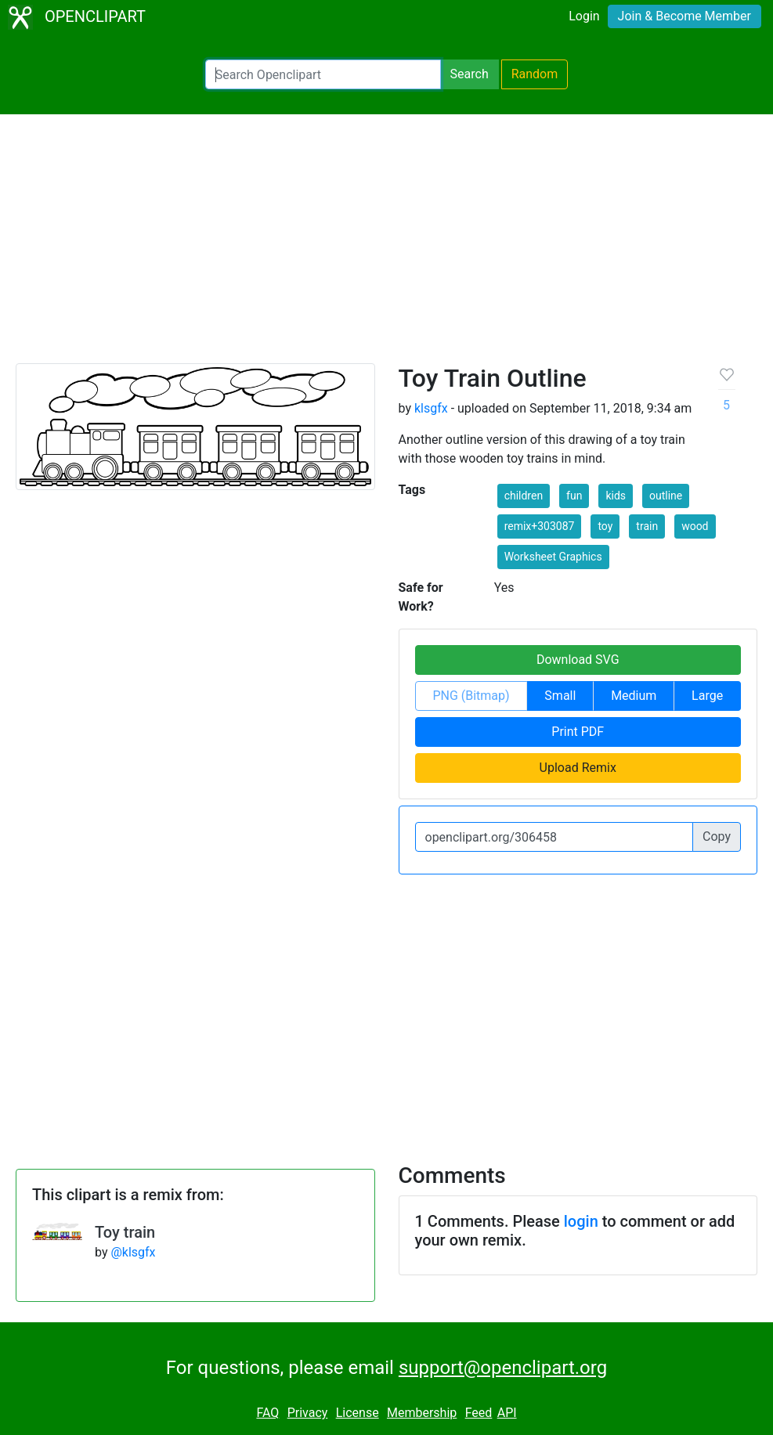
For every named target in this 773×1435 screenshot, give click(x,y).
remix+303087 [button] (539, 526)
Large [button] (707, 695)
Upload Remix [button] (578, 767)
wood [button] (694, 526)
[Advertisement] (386, 245)
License (357, 1412)
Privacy (307, 1412)
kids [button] (615, 495)
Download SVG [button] (577, 659)
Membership (422, 1412)
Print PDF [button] (577, 731)
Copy (717, 836)
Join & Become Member (684, 16)
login (581, 1221)
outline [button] (665, 495)
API (507, 1412)
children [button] (524, 495)
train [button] (647, 526)
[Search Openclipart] (323, 74)
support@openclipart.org (503, 1368)
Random (534, 74)
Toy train (125, 1232)
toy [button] (605, 526)
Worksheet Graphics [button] (553, 556)
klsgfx (431, 408)
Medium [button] (633, 695)
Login (584, 16)
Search (469, 74)
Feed (479, 1412)
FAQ (267, 1412)
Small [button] (560, 695)
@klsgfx (132, 1252)
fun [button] (574, 495)
